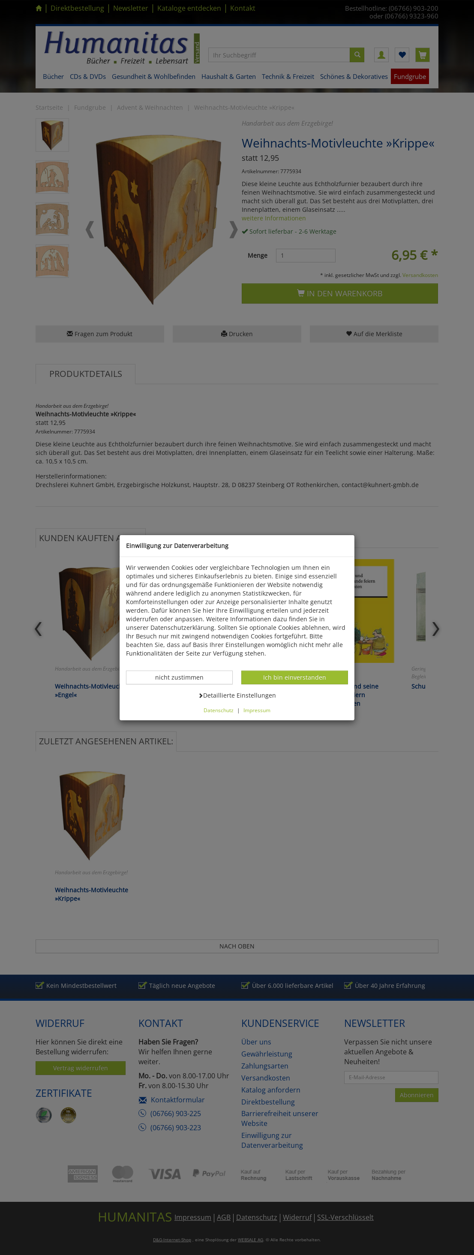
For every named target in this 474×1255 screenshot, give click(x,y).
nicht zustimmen (184, 677)
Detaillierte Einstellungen (237, 695)
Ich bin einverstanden (294, 677)
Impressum (256, 710)
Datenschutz (219, 710)
